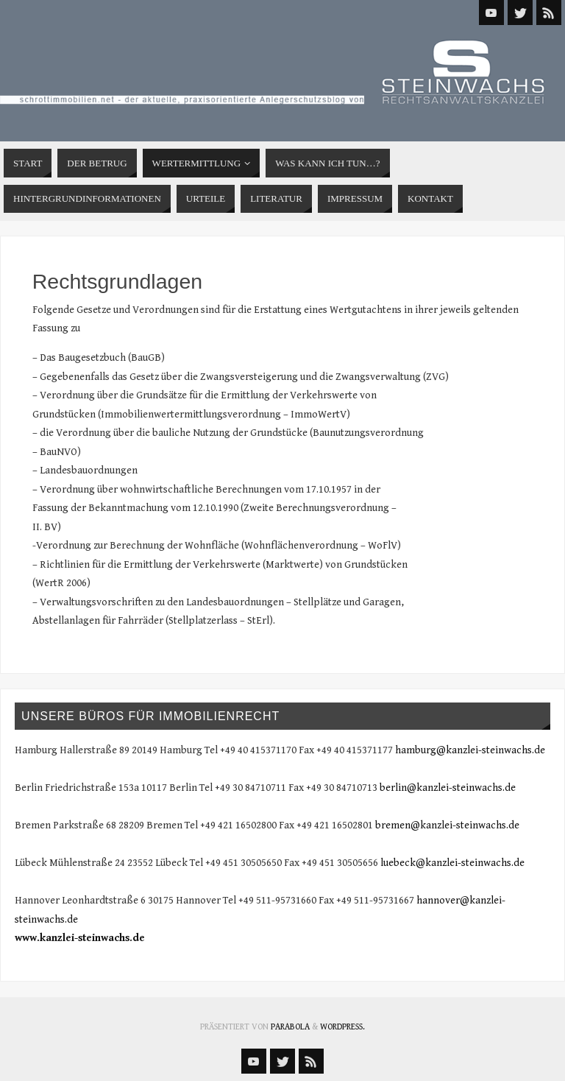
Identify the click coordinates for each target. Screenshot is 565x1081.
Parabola (290, 1027)
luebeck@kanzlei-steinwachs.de (452, 863)
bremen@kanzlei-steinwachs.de (447, 825)
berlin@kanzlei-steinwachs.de (448, 788)
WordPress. (342, 1027)
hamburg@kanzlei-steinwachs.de (470, 750)
